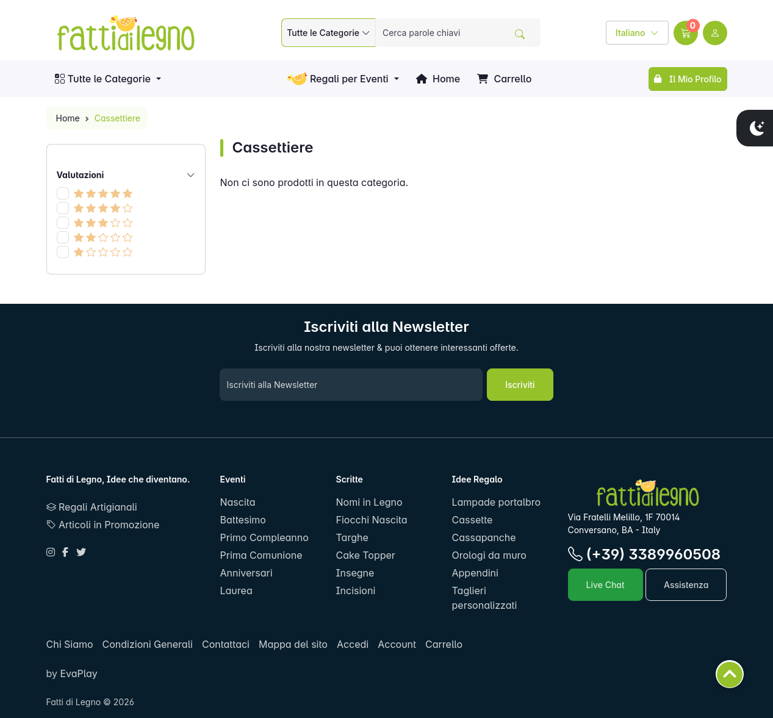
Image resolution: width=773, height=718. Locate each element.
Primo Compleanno (264, 537)
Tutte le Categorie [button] (103, 78)
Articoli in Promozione (103, 525)
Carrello (504, 79)
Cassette (472, 520)
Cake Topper (365, 555)
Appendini (475, 573)
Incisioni (356, 590)
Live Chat (605, 585)
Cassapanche (484, 537)
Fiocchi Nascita (372, 520)
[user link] (715, 33)
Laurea (236, 590)
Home (438, 79)
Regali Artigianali (91, 507)
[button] (686, 33)
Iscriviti (519, 384)
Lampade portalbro (496, 502)
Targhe (352, 537)
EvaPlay (77, 673)
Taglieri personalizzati (484, 597)
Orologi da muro (489, 555)
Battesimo (243, 520)
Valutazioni (126, 174)
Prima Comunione (261, 555)
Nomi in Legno (369, 502)
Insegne (355, 573)
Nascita (238, 502)
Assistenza (686, 585)
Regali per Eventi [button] (338, 79)
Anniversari (246, 573)
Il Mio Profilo (687, 79)
